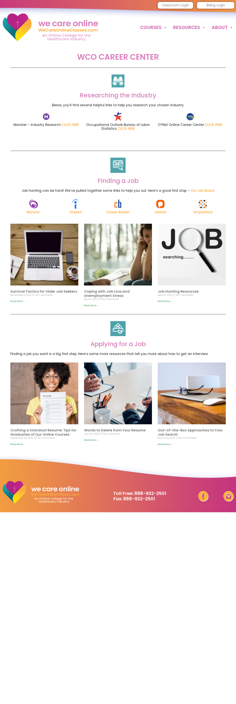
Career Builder (118, 212)
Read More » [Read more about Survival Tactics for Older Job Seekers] (17, 301)
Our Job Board (202, 190)
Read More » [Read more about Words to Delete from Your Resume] (91, 440)
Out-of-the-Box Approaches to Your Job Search (190, 432)
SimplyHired (203, 212)
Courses (153, 27)
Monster (33, 212)
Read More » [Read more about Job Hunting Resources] (165, 301)
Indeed (76, 212)
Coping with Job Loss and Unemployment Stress (107, 293)
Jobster (160, 212)
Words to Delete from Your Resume (115, 430)
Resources (189, 27)
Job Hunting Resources (178, 291)
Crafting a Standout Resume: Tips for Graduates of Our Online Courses (43, 432)
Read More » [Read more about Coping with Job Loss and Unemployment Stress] (91, 305)
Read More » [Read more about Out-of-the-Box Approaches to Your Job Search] (165, 444)
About (222, 27)
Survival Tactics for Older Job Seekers (43, 291)
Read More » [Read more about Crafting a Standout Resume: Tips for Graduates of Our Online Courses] (17, 444)
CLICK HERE (70, 124)
